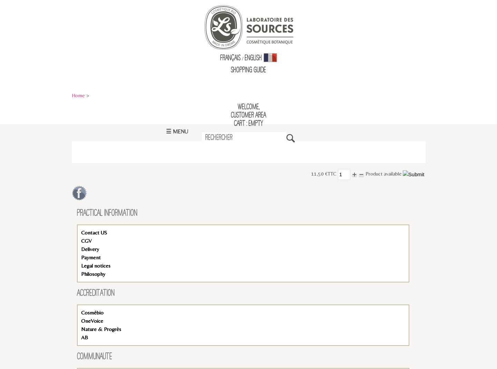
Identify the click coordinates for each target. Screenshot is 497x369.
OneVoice (92, 321)
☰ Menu (177, 131)
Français (230, 58)
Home (78, 95)
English (253, 58)
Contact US (94, 232)
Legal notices (95, 265)
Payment (91, 257)
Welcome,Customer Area (248, 111)
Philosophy (93, 274)
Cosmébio (92, 312)
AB (84, 337)
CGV (86, 241)
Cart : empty (248, 124)
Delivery (90, 249)
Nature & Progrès (101, 329)
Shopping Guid (247, 70)
